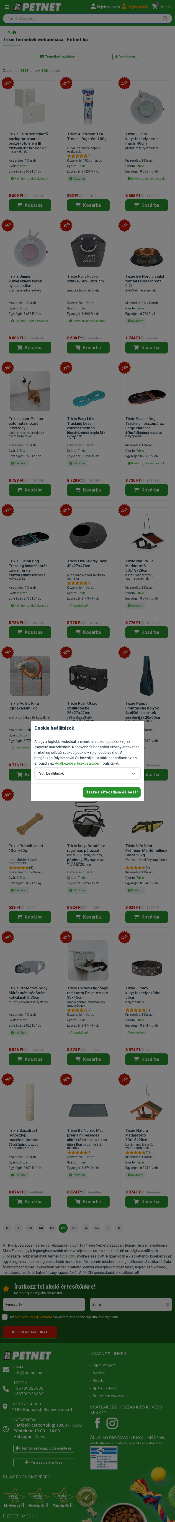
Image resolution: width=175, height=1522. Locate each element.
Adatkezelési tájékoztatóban (77, 763)
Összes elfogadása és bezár (111, 792)
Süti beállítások (51, 773)
